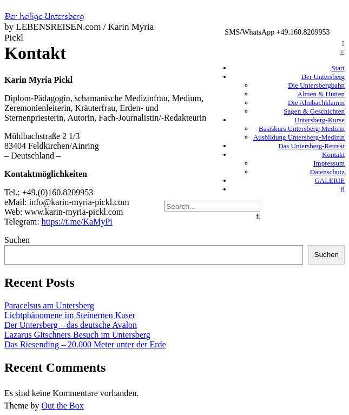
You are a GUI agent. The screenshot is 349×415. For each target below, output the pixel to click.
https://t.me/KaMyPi (77, 221)
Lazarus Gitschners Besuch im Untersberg (77, 334)
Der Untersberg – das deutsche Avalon (70, 325)
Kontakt (333, 154)
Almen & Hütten (321, 94)
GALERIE (329, 180)
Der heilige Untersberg (44, 16)
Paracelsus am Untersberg (49, 305)
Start (338, 68)
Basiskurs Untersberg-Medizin (302, 128)
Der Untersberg (323, 77)
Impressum (329, 163)
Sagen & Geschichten (314, 111)
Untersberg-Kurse (319, 120)
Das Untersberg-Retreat (311, 146)
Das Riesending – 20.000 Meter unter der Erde (85, 344)
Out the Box (62, 405)
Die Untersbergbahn (316, 85)
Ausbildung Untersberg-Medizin (299, 137)
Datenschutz (327, 172)
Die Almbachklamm (316, 102)
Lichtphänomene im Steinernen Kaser (69, 315)
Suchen (17, 240)
